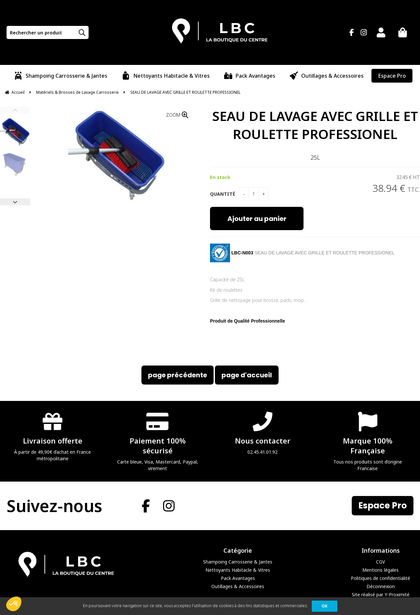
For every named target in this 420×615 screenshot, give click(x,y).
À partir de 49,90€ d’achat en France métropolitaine (52, 436)
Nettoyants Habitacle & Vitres (237, 570)
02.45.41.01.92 (262, 433)
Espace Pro (382, 505)
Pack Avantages (238, 578)
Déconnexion (381, 586)
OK (324, 606)
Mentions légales (380, 570)
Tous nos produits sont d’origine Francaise (367, 441)
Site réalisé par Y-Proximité (381, 594)
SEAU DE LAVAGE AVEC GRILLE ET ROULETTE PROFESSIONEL (315, 125)
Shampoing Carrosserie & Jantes (237, 562)
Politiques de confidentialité (380, 578)
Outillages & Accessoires (237, 586)
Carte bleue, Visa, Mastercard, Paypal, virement (157, 441)
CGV (380, 562)
